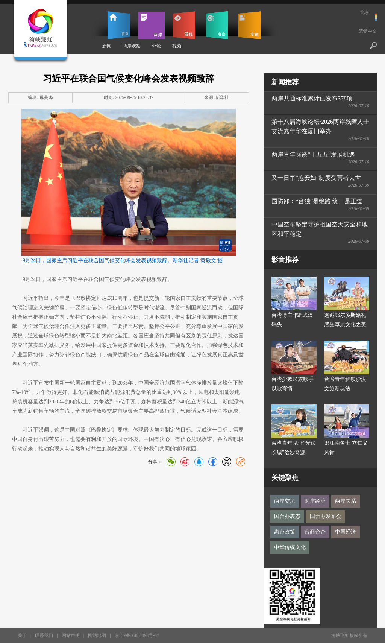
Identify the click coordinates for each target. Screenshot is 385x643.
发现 (184, 25)
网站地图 (97, 635)
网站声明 (71, 635)
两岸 (151, 25)
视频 (176, 46)
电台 (216, 25)
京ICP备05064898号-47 (137, 635)
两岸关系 (345, 501)
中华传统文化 (290, 547)
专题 (249, 25)
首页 (118, 25)
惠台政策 (284, 532)
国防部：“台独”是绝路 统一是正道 (316, 201)
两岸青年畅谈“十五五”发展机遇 (313, 154)
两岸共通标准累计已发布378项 (312, 98)
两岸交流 (284, 501)
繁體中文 (368, 31)
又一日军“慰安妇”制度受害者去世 (316, 178)
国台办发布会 (325, 516)
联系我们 (44, 635)
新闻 (106, 46)
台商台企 (315, 532)
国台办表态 (287, 516)
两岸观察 (132, 46)
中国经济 (345, 532)
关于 (22, 635)
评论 (156, 46)
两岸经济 (315, 501)
